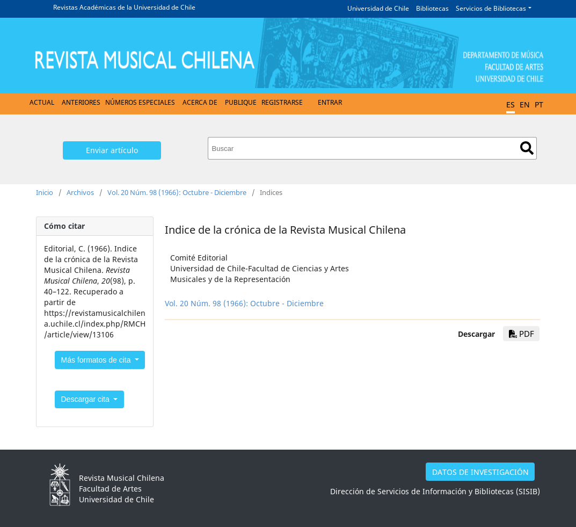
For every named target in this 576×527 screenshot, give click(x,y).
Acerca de (200, 102)
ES (510, 104)
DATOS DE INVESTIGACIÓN (480, 472)
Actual (42, 102)
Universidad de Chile (378, 8)
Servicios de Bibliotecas (491, 8)
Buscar (527, 148)
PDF (521, 333)
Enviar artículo (112, 150)
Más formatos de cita (97, 360)
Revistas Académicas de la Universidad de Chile (124, 7)
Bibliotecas (432, 8)
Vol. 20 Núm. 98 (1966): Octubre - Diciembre (176, 192)
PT (539, 104)
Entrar (330, 102)
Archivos (80, 192)
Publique (241, 102)
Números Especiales (140, 102)
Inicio (44, 192)
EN (525, 104)
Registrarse (282, 102)
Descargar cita (86, 399)
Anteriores (81, 102)
